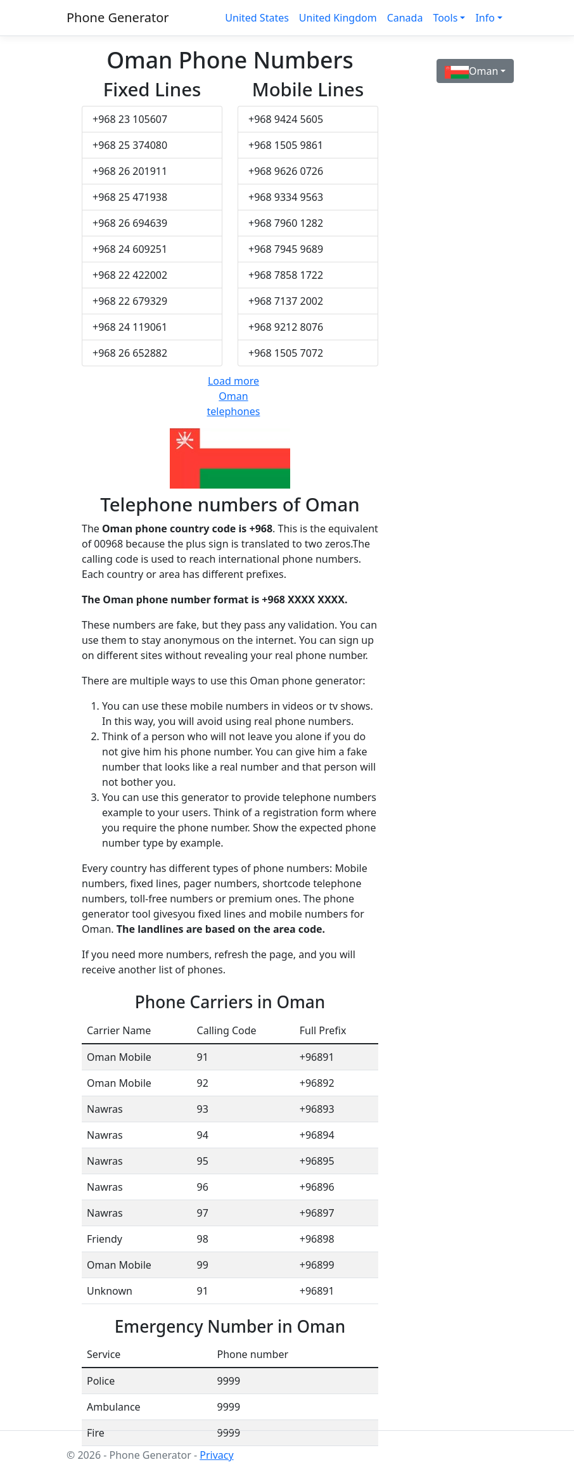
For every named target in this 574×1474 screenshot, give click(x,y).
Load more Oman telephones (233, 396)
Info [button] (485, 18)
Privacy (216, 1455)
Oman (471, 71)
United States (257, 18)
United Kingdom (338, 18)
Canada (405, 18)
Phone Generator (118, 17)
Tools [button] (445, 18)
